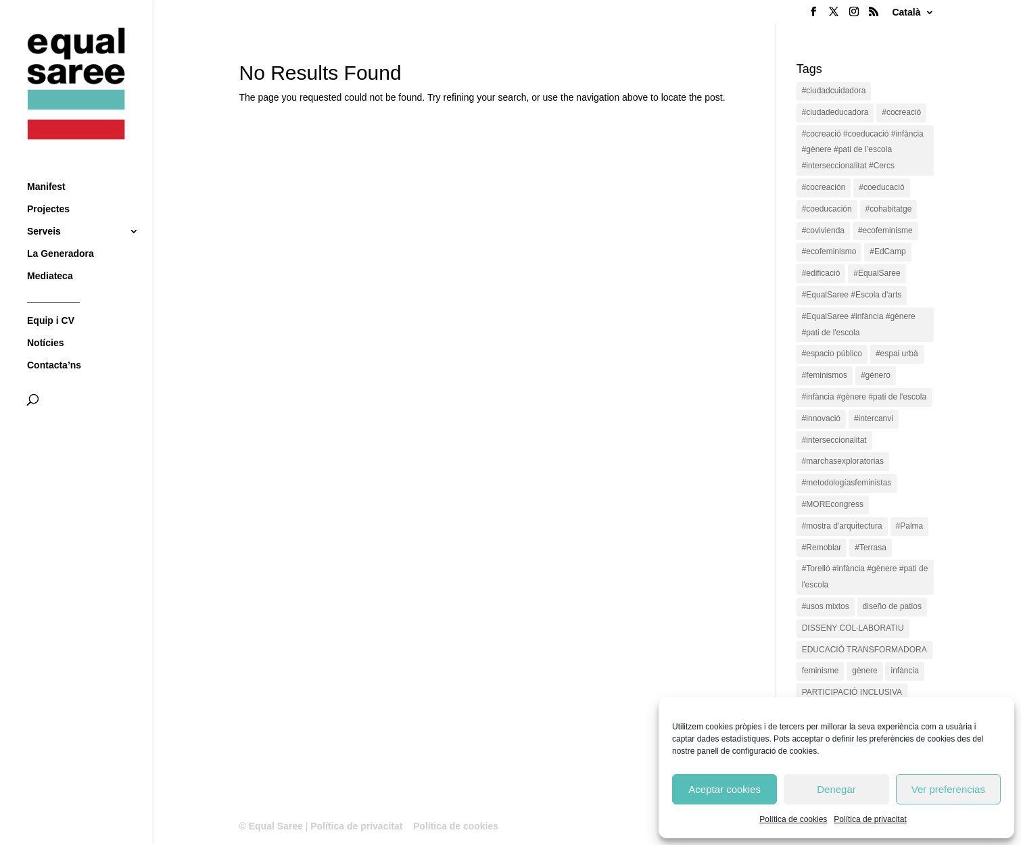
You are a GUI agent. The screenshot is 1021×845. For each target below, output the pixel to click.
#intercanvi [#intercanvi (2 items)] (873, 418)
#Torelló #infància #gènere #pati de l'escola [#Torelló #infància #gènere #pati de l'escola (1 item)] (865, 576)
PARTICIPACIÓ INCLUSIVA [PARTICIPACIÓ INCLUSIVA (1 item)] (852, 692)
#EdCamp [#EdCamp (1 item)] (887, 251)
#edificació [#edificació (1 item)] (821, 273)
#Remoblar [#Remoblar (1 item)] (822, 547)
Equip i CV (50, 296)
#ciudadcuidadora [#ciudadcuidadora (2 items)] (834, 90)
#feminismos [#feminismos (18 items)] (824, 375)
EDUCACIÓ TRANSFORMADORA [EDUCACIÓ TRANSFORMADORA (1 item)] (864, 649)
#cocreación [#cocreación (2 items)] (824, 187)
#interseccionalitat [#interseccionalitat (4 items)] (834, 440)
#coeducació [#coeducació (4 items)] (881, 187)
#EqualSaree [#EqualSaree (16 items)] (876, 273)
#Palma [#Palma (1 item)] (910, 526)
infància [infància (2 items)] (904, 670)
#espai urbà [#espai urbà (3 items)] (897, 353)
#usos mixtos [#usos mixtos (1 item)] (825, 606)
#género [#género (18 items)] (876, 375)
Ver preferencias (948, 789)
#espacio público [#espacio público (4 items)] (832, 353)
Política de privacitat (870, 819)
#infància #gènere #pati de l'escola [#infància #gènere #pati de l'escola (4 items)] (864, 397)
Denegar (836, 789)
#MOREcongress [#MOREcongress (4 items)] (832, 504)
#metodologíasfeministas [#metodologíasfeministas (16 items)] (847, 482)
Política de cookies (793, 819)
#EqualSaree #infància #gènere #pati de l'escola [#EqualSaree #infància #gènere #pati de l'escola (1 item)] (859, 324)
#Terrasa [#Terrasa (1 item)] (870, 547)
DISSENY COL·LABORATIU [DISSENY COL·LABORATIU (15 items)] (853, 628)
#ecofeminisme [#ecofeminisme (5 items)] (885, 230)
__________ (53, 273)
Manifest (46, 162)
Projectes (48, 184)
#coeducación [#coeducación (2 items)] (827, 209)
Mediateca (50, 251)
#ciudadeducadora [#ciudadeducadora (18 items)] (835, 112)
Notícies (45, 318)
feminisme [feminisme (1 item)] (820, 670)
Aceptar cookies (724, 789)
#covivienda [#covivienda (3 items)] (823, 230)
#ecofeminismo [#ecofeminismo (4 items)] (829, 251)
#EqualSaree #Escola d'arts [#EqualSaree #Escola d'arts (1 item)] (852, 294)
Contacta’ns (54, 340)
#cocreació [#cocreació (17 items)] (901, 112)
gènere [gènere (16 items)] (864, 670)
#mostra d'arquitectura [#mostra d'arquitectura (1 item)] (842, 526)
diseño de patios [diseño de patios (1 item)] (892, 606)
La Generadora (60, 229)
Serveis (44, 206)
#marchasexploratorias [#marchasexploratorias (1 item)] (843, 461)
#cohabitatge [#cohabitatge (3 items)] (888, 209)
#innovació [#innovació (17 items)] (821, 418)
